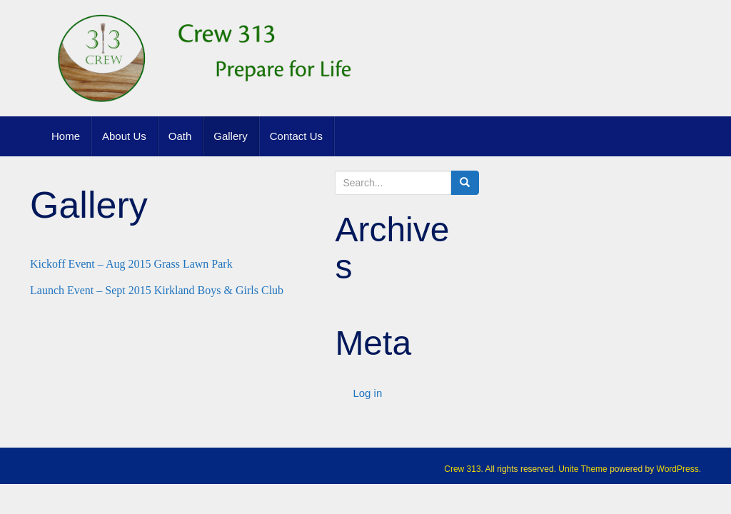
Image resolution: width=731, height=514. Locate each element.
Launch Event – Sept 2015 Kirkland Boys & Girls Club (156, 290)
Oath (180, 136)
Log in (367, 393)
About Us (124, 136)
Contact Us (296, 136)
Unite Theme (582, 469)
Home (65, 136)
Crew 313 (462, 469)
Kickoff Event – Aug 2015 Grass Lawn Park (131, 264)
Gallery (230, 136)
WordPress (678, 469)
